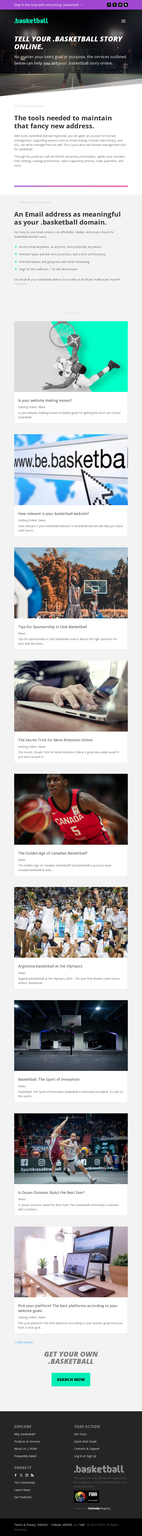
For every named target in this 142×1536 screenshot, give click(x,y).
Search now (71, 1379)
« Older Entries (23, 1342)
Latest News (22, 1490)
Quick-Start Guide (85, 1441)
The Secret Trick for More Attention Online (55, 740)
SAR (81, 1525)
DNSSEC (42, 1525)
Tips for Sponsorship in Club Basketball (52, 626)
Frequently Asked (25, 1456)
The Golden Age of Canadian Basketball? (52, 853)
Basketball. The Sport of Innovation (48, 1079)
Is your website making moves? (45, 400)
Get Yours (80, 1434)
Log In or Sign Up (85, 1456)
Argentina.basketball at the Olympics (50, 966)
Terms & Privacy (25, 1525)
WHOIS (67, 1525)
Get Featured (22, 1497)
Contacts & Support (87, 1449)
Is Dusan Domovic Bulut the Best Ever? (51, 1192)
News (42, 407)
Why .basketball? (24, 1434)
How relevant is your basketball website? (53, 513)
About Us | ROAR (25, 1449)
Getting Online (27, 407)
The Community (24, 1482)
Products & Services (27, 1441)
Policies (56, 1525)
